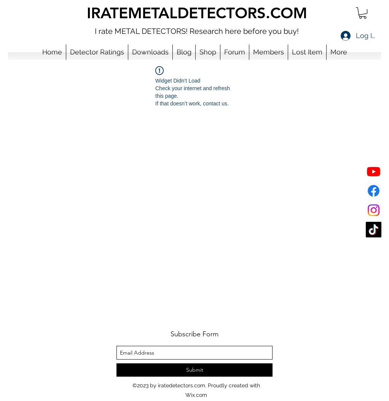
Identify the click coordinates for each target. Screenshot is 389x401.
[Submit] (194, 370)
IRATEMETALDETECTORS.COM (197, 13)
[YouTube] (373, 171)
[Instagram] (373, 210)
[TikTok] (373, 229)
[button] (363, 13)
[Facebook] (373, 191)
